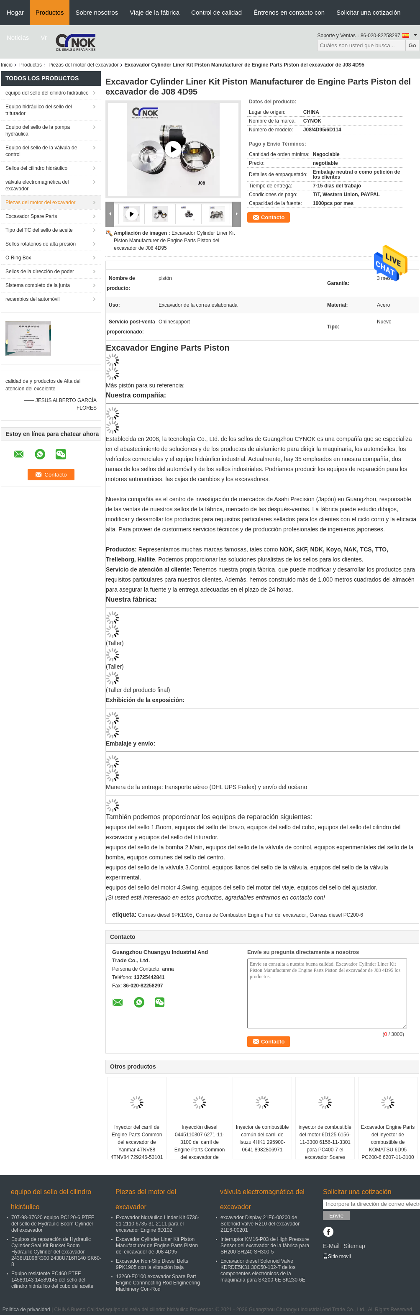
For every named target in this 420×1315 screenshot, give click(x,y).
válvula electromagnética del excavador (37, 185)
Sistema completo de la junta (37, 285)
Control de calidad (216, 12)
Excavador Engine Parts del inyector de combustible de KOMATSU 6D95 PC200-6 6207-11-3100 (388, 1142)
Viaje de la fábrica (154, 12)
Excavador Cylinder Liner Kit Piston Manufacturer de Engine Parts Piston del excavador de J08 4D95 (174, 240)
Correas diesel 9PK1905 (165, 915)
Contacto (272, 217)
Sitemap (354, 1246)
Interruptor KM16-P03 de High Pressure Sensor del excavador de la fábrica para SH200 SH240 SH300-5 (264, 1245)
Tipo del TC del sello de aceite (39, 230)
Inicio (7, 65)
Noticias (18, 37)
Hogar (15, 12)
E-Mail (331, 1246)
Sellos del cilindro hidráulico (36, 168)
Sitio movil (337, 1256)
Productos (50, 12)
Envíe (336, 1215)
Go (412, 45)
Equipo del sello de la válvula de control (41, 151)
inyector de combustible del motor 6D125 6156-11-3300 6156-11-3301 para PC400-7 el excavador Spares (325, 1142)
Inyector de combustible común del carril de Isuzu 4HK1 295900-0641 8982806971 (262, 1138)
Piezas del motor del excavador (83, 65)
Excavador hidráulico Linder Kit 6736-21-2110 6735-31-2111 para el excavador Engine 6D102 (157, 1224)
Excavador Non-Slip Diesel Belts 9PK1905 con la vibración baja (152, 1264)
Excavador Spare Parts (31, 216)
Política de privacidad (26, 1309)
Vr (43, 37)
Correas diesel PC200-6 (336, 915)
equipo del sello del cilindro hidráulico (47, 93)
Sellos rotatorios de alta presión (40, 244)
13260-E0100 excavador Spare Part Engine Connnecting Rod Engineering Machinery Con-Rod (158, 1283)
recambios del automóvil (32, 299)
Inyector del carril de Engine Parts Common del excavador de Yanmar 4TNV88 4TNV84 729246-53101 (137, 1142)
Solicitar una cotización (368, 12)
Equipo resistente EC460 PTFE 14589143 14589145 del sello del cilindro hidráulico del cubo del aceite (52, 1280)
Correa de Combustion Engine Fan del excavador (251, 915)
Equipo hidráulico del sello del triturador (38, 110)
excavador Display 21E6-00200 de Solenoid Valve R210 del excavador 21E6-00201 (260, 1224)
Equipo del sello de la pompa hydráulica (37, 130)
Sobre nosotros (96, 12)
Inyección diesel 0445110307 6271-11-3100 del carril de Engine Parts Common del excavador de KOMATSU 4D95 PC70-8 (199, 1149)
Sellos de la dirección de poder (39, 271)
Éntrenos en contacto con (289, 12)
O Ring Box (18, 258)
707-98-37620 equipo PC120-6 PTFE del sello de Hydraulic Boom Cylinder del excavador (53, 1224)
